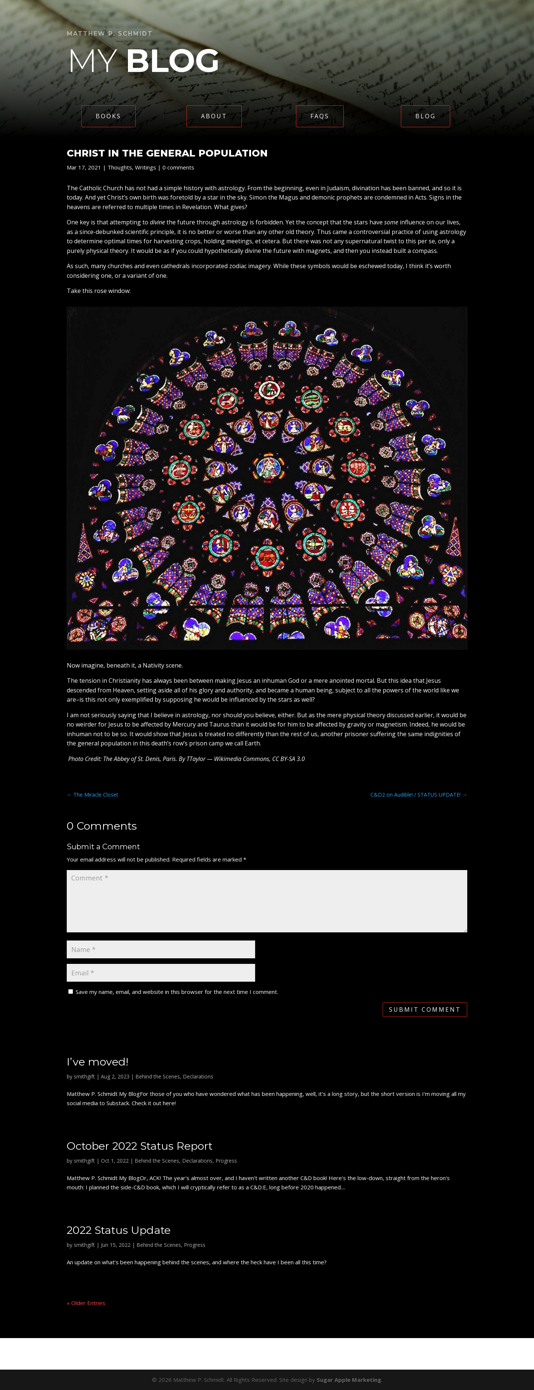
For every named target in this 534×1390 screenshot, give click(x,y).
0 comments (178, 167)
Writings (145, 167)
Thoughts (120, 167)
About (214, 116)
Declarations (198, 1076)
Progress (226, 1160)
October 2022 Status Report (139, 1145)
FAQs (319, 116)
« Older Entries (86, 1303)
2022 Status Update (119, 1229)
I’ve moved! (97, 1061)
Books (108, 116)
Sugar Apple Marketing (349, 1379)
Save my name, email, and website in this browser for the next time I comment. (177, 991)
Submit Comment (425, 1009)
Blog (425, 116)
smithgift (84, 1076)
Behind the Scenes (157, 1076)
